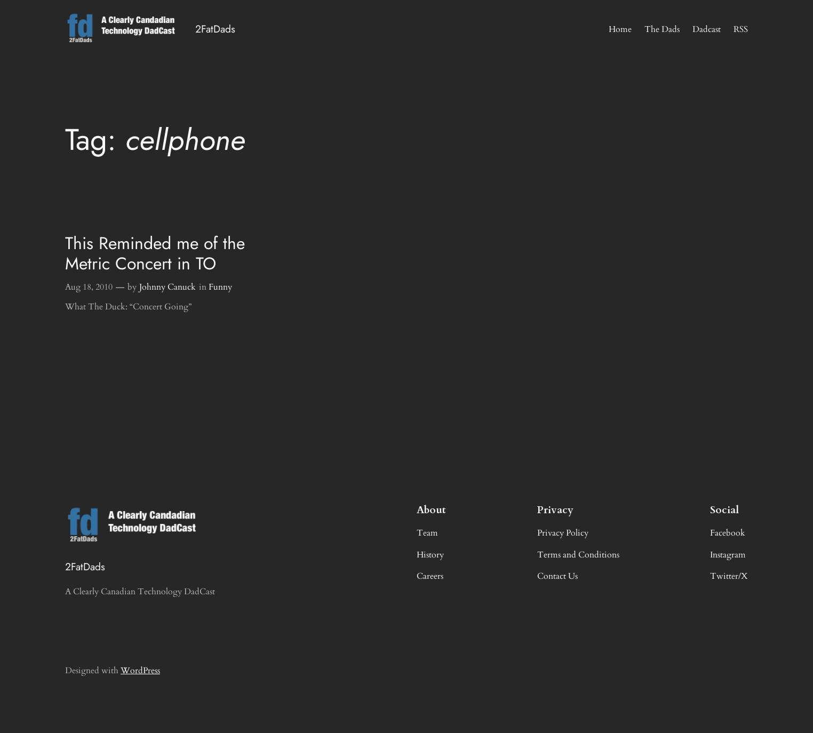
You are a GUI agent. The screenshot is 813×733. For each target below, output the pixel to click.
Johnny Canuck (167, 287)
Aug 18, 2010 (89, 287)
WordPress (140, 670)
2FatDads (215, 28)
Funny (220, 287)
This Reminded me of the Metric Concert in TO (155, 253)
